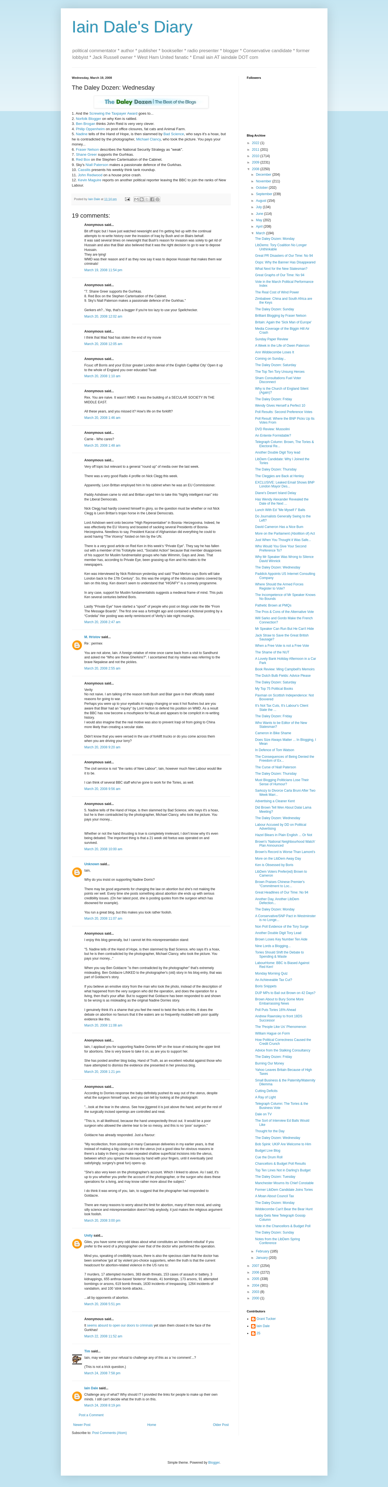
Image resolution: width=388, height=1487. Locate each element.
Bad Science (173, 134)
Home (151, 1425)
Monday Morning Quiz (271, 973)
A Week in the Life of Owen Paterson (282, 346)
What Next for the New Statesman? (281, 269)
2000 (256, 1298)
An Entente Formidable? (273, 435)
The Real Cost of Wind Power (277, 292)
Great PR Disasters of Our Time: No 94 (284, 256)
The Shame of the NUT (272, 652)
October (262, 188)
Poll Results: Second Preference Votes (283, 412)
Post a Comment (91, 1415)
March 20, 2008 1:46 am (102, 418)
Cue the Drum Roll (268, 1157)
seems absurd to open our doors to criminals (120, 1325)
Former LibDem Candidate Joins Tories (284, 1190)
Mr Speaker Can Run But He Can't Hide (284, 629)
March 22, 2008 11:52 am (103, 1336)
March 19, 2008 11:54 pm (103, 270)
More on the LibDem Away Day (278, 859)
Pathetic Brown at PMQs (273, 605)
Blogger (214, 1463)
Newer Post (82, 1425)
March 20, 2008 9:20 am (102, 747)
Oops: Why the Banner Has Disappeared (285, 262)
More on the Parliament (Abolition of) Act (285, 533)
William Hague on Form (272, 1033)
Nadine (81, 134)
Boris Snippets (265, 986)
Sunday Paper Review (271, 339)
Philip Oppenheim (90, 129)
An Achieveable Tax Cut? (273, 980)
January (262, 1258)
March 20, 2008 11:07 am (103, 918)
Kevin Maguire (89, 180)
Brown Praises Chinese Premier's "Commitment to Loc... (279, 884)
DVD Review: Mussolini (272, 429)
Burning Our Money (269, 1063)
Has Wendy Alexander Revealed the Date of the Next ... (282, 501)
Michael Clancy (148, 139)
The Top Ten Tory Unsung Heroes (279, 372)
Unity (88, 1235)
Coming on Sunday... (270, 359)
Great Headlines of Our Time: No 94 (281, 892)
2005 (256, 1279)
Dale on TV (263, 1114)
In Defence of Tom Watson (274, 750)
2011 (256, 150)
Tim (87, 1351)
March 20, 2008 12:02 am (103, 316)
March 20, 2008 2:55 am (102, 668)
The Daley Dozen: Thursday (275, 469)
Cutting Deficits (266, 1091)
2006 (256, 1272)
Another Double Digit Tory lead (277, 452)
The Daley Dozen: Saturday (275, 365)
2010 (256, 156)
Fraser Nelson (87, 149)
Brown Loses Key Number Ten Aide (281, 939)
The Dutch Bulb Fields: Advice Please (283, 676)
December (264, 175)
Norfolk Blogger (88, 119)
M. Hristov (92, 637)
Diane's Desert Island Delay (275, 493)
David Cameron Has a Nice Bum (279, 527)
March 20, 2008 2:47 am (102, 622)
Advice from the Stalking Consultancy (282, 1050)
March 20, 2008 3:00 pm (102, 1220)
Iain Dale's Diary (132, 26)
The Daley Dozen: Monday (274, 239)
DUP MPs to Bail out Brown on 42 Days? (285, 993)
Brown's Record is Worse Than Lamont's (285, 852)
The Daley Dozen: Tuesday (275, 1177)
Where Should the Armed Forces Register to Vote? (279, 586)
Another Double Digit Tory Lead (278, 933)
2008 (256, 169)
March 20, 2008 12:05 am (103, 344)
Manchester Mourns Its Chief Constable (284, 1183)
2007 (256, 1266)
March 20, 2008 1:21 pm (102, 1072)
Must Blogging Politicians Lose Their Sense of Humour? (282, 782)
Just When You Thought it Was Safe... (283, 540)
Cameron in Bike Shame (273, 733)
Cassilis (84, 170)
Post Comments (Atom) (109, 1433)
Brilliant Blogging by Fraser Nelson (280, 316)
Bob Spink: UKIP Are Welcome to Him (283, 1144)
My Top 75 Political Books (274, 689)
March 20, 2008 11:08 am (103, 1025)
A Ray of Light (265, 1097)
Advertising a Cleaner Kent (275, 801)
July (259, 207)
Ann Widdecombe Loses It (274, 352)
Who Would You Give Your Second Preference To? (280, 548)
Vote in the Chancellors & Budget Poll (282, 1226)
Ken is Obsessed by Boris (274, 865)
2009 (256, 162)
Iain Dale (91, 1388)
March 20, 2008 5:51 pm (102, 1304)
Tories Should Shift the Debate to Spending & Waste (279, 954)
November (264, 181)
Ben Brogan (85, 124)
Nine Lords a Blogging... (273, 946)
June (260, 214)
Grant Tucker (266, 1319)
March (261, 233)
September (264, 194)
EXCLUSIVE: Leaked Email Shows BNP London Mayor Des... (284, 484)
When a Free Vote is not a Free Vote (282, 646)
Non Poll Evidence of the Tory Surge (282, 927)
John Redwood (90, 175)
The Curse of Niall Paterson (275, 767)
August (261, 201)
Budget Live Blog (267, 1151)
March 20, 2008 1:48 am (102, 445)
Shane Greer (86, 154)
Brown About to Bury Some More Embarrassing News (279, 1001)
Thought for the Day (269, 1131)
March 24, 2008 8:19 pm (102, 1405)
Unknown (91, 864)
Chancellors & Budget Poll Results (280, 1164)
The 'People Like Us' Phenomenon (280, 1027)
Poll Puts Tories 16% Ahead (275, 1010)
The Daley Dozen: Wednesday (277, 567)
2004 (256, 1285)
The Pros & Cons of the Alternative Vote (284, 612)
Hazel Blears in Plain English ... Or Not (283, 835)
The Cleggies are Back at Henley (279, 476)
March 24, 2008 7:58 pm (102, 1373)
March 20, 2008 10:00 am (103, 849)
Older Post (221, 1425)
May (259, 220)
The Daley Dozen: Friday (273, 399)
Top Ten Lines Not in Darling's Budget (283, 1170)
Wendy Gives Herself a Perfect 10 (280, 405)
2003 (256, 1292)
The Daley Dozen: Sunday (274, 309)
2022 (256, 143)
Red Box (83, 159)
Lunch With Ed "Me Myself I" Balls (280, 510)
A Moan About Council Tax (274, 1196)
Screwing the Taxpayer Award (113, 113)
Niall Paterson (97, 165)
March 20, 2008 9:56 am (102, 789)
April (259, 226)
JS (259, 1333)
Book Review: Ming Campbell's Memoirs (284, 669)
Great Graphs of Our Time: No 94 (279, 275)
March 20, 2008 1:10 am (102, 376)
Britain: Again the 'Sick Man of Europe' (283, 322)
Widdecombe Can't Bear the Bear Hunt (283, 1209)
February (263, 1251)
